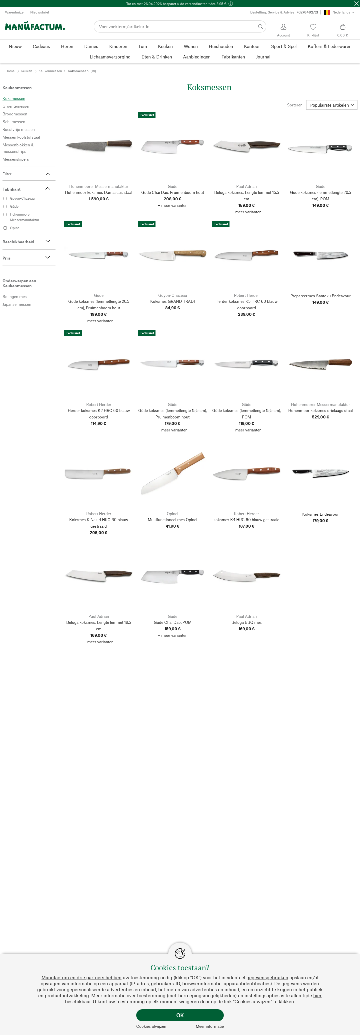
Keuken (26, 71)
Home (10, 71)
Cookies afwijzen (151, 1026)
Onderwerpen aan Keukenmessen (19, 283)
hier (317, 995)
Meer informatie (210, 1026)
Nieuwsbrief (39, 12)
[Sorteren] (332, 105)
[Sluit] (356, 3)
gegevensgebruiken (267, 977)
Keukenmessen (50, 71)
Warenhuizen (15, 12)
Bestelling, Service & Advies (284, 12)
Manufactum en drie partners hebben (82, 977)
